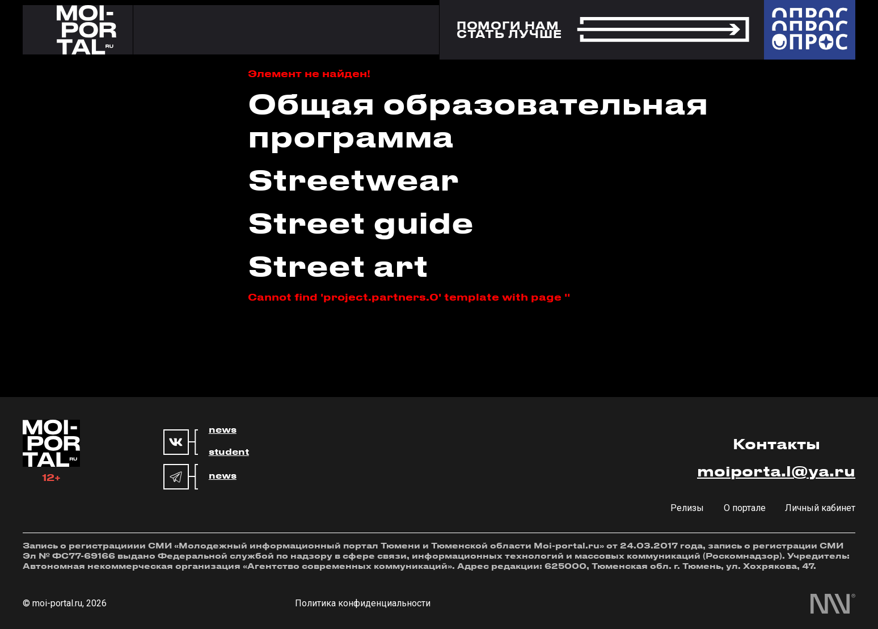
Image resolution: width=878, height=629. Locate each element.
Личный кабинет (820, 508)
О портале (745, 508)
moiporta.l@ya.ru (776, 470)
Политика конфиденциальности (362, 603)
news (223, 429)
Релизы (687, 508)
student (229, 452)
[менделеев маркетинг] (833, 603)
